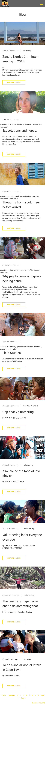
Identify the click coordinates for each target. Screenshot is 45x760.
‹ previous (11, 695)
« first (4, 695)
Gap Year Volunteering (18, 412)
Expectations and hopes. (19, 130)
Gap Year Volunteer (30, 406)
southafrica (29, 124)
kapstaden (4, 127)
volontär (13, 124)
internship (27, 51)
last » (23, 698)
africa (16, 199)
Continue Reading (14, 82)
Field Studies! (12, 353)
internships (27, 659)
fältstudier (4, 347)
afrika (11, 199)
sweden (37, 270)
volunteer (3, 196)
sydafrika (20, 124)
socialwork (4, 273)
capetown (38, 124)
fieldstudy (12, 347)
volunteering (4, 124)
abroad (21, 270)
